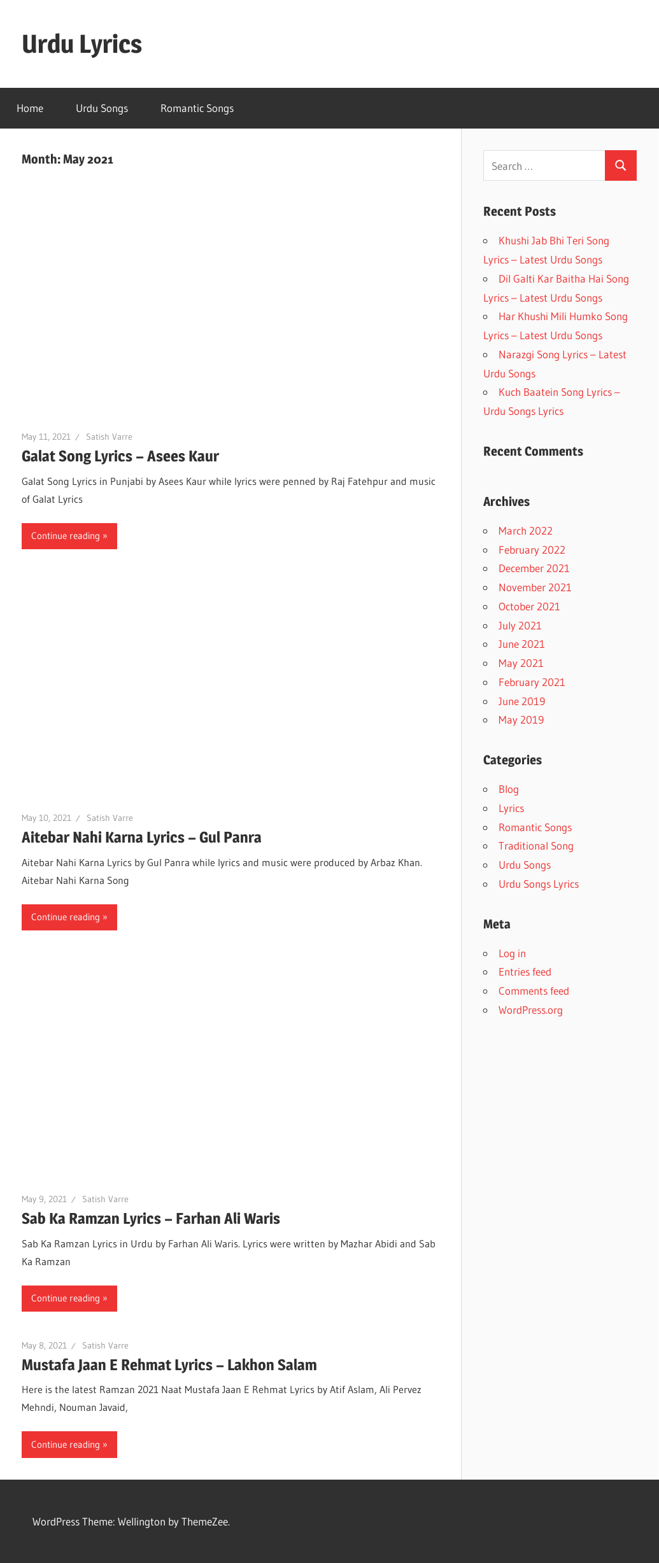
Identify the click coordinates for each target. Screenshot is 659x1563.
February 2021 (532, 682)
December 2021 (534, 568)
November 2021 (535, 587)
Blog (509, 789)
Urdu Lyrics (82, 43)
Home (30, 108)
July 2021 (520, 625)
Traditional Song (536, 845)
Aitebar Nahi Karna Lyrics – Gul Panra (142, 837)
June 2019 (522, 701)
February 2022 (532, 549)
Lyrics (511, 808)
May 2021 (521, 662)
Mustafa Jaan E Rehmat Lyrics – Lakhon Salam (169, 1365)
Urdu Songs (102, 108)
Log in (512, 953)
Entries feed (525, 971)
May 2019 (521, 719)
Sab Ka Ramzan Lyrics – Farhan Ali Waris (151, 1218)
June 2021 (522, 643)
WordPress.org (531, 1009)
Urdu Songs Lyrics (539, 883)
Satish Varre (109, 436)
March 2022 (526, 530)
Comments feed (534, 990)
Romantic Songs (197, 108)
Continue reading (65, 535)
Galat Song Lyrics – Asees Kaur (120, 456)
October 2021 (529, 606)
